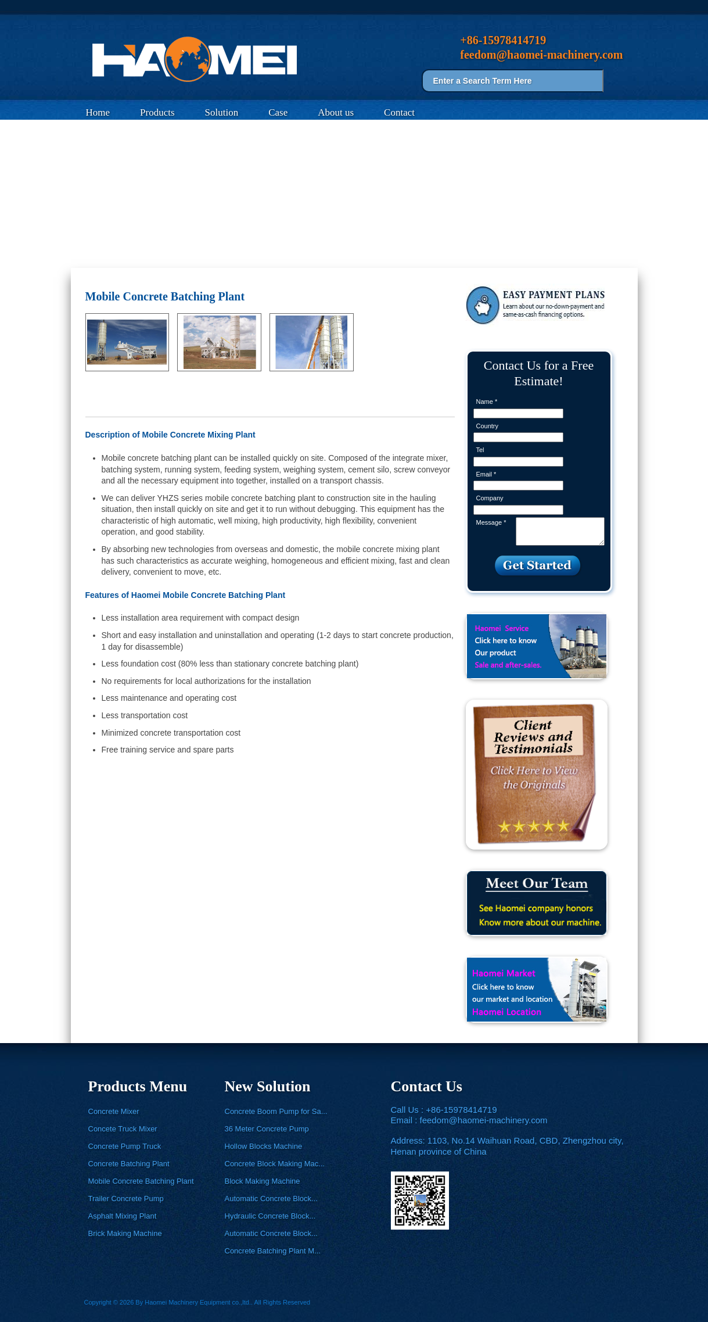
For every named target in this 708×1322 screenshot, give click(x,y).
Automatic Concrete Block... (271, 1198)
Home (98, 112)
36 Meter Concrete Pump (267, 1128)
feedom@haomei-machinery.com (484, 1120)
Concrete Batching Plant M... (273, 1250)
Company (490, 498)
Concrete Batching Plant (129, 1163)
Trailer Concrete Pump (126, 1198)
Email (486, 474)
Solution (222, 112)
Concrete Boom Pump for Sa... (276, 1111)
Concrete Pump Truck (124, 1146)
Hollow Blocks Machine (264, 1146)
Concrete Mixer (113, 1111)
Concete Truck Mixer (122, 1128)
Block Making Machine (262, 1181)
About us (336, 112)
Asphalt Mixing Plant (122, 1216)
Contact (399, 112)
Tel (480, 449)
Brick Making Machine (125, 1233)
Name (487, 401)
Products (157, 112)
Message (491, 522)
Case (277, 112)
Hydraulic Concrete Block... (270, 1216)
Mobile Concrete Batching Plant (204, 254)
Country (487, 425)
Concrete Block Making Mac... (275, 1163)
